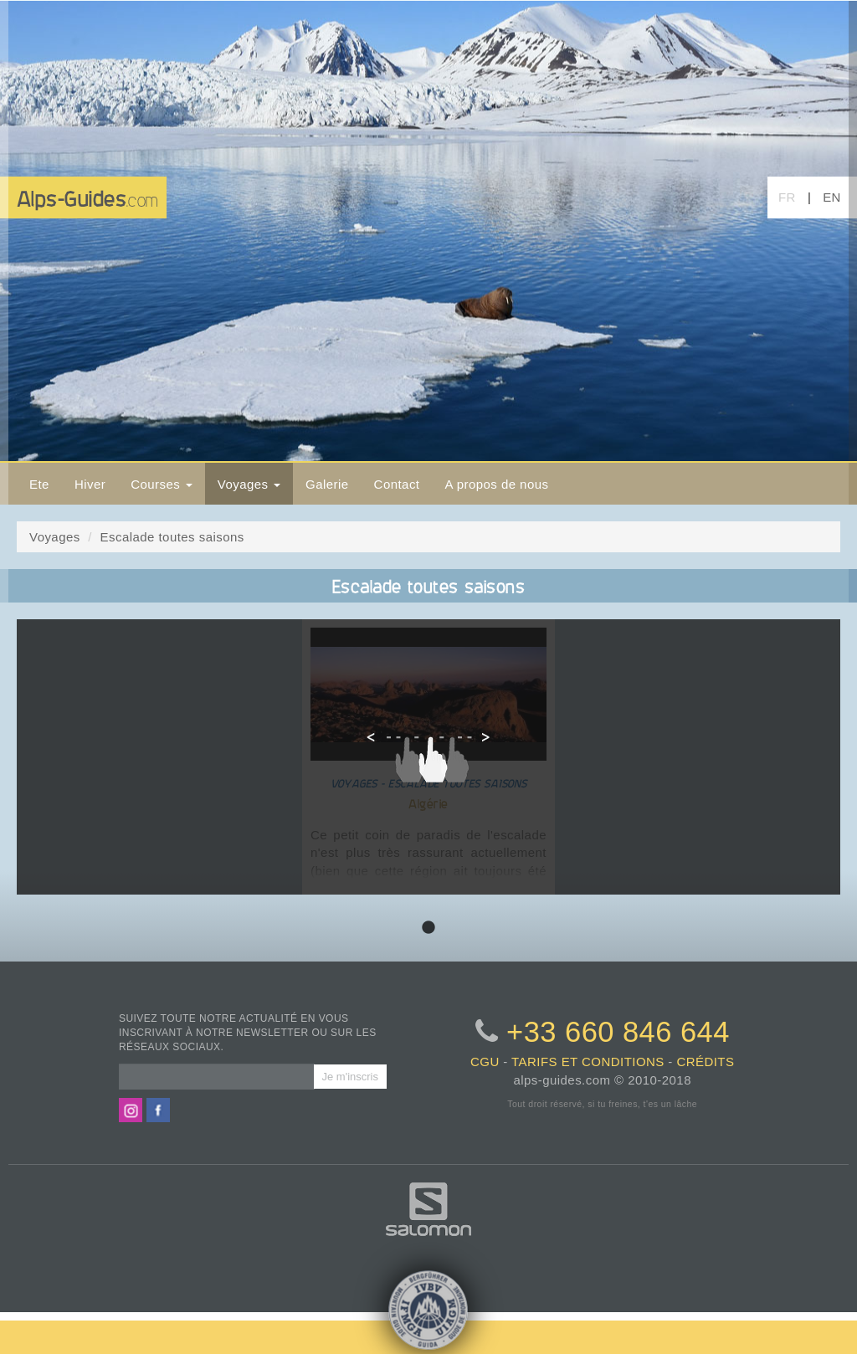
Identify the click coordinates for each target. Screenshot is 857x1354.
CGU (485, 1061)
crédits (705, 1061)
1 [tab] (428, 928)
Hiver (89, 484)
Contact (397, 484)
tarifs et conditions (588, 1061)
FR (787, 197)
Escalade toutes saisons (172, 537)
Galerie (327, 484)
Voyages (54, 537)
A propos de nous (496, 484)
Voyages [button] (249, 484)
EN (832, 197)
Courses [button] (161, 484)
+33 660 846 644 (618, 1032)
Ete (39, 484)
